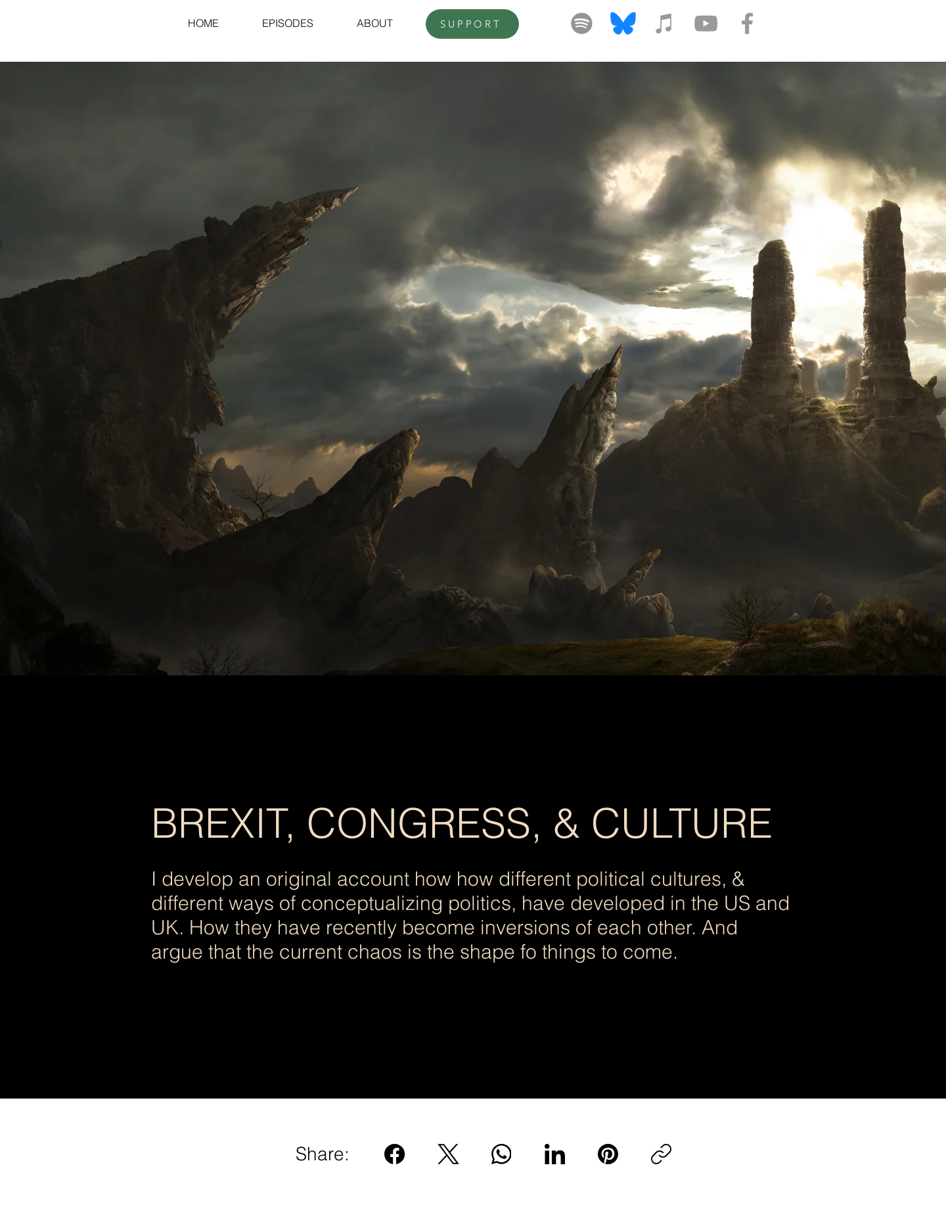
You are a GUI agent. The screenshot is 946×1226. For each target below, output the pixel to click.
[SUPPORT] (472, 24)
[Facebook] (395, 1154)
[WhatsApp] (501, 1154)
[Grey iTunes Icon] (664, 23)
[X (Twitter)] (448, 1154)
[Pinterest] (608, 1154)
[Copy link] (661, 1154)
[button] (287, 23)
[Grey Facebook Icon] (747, 23)
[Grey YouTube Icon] (706, 23)
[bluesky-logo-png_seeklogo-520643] (623, 23)
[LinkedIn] (555, 1154)
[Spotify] (582, 23)
